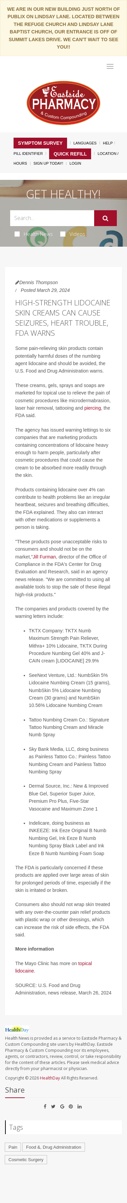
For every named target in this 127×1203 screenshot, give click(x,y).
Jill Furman (44, 556)
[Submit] (105, 218)
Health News (34, 233)
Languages (85, 143)
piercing (92, 408)
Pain (12, 1147)
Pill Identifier (28, 154)
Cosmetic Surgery (25, 1159)
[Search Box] (52, 218)
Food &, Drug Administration (53, 1147)
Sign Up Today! (48, 163)
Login (75, 163)
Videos (72, 233)
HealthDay (50, 1078)
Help (108, 143)
